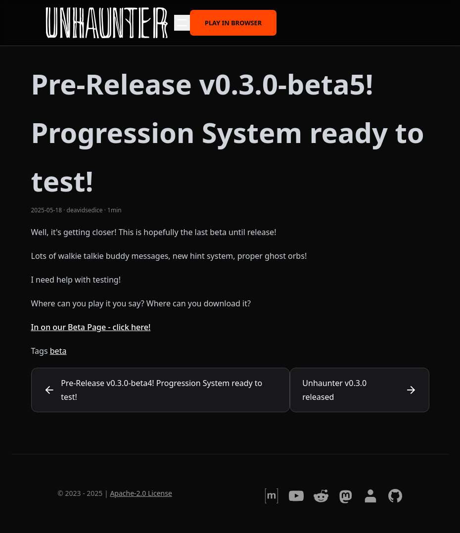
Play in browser (233, 22)
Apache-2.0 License (141, 493)
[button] (182, 23)
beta (58, 350)
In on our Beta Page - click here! (91, 327)
